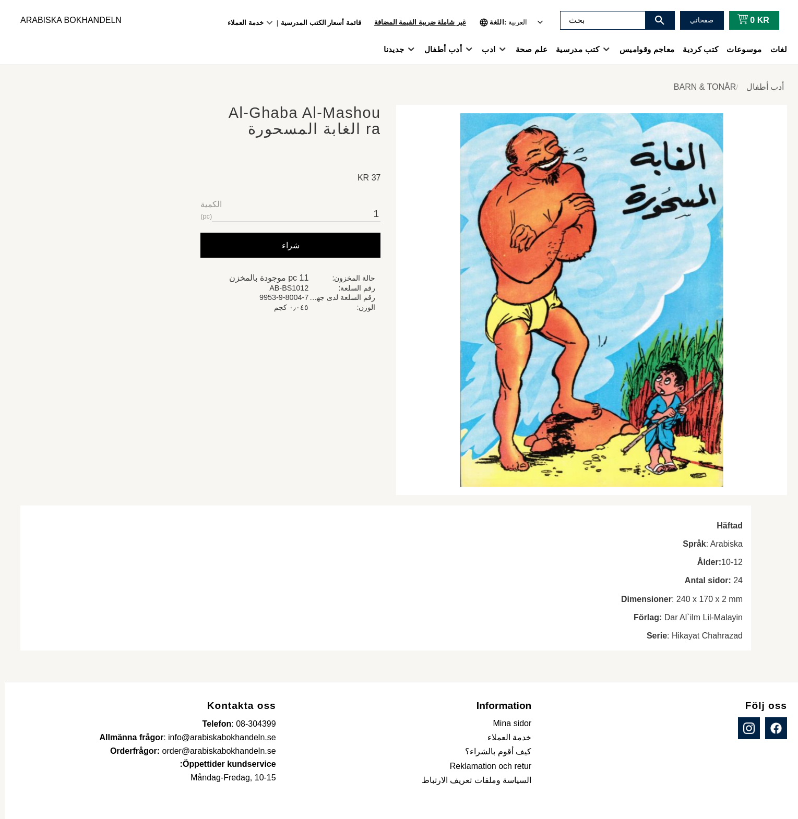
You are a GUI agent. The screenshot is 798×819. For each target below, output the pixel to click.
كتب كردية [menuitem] (695, 49)
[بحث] (655, 20)
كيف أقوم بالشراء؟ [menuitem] (493, 751)
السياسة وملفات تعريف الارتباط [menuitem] (472, 780)
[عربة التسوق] (747, 20)
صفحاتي (697, 20)
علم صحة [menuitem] (527, 49)
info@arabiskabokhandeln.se (217, 737)
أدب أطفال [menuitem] (438, 49)
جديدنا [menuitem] (389, 49)
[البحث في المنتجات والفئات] (598, 20)
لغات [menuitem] (774, 49)
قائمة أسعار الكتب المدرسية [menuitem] (316, 23)
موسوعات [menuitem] (739, 49)
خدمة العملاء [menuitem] (241, 23)
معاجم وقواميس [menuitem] (642, 49)
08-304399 (251, 723)
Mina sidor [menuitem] (508, 723)
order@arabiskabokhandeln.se (214, 750)
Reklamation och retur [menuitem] (486, 766)
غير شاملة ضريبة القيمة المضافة (415, 22)
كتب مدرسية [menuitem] (572, 49)
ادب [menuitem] (484, 49)
